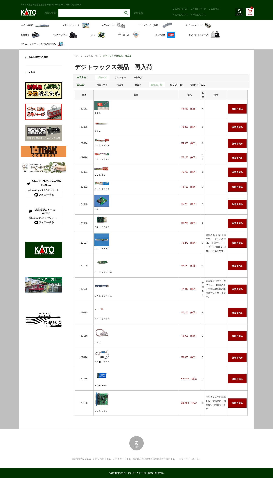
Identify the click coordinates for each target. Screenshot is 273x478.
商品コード (102, 84)
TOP (77, 56)
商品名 (120, 84)
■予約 (32, 72)
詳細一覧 (102, 77)
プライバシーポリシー (190, 459)
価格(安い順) (157, 84)
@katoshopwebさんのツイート (43, 190)
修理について (199, 14)
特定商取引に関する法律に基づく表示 (151, 459)
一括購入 (138, 77)
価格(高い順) (176, 84)
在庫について (181, 14)
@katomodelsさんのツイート (43, 218)
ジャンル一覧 (91, 56)
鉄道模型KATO (79, 459)
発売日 (138, 84)
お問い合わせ (181, 9)
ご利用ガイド (199, 9)
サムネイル (120, 77)
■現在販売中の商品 (38, 57)
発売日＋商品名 (197, 84)
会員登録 (215, 9)
